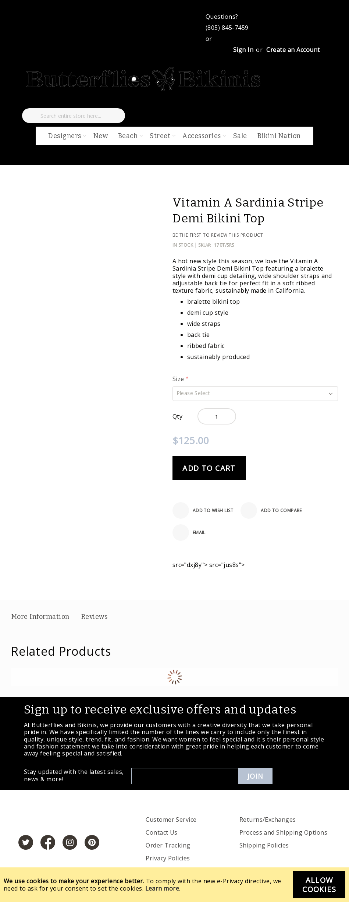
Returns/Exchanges (267, 819)
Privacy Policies (168, 858)
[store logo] (144, 90)
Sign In (243, 50)
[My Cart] (52, 101)
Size (179, 379)
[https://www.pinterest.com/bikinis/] (92, 842)
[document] (174, 884)
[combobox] (73, 115)
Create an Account (293, 50)
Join (255, 776)
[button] (255, 393)
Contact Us (162, 832)
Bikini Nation (279, 136)
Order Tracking (168, 845)
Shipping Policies (264, 845)
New (100, 136)
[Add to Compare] (271, 510)
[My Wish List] (29, 101)
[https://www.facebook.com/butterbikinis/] (47, 842)
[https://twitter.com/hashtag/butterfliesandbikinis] (25, 842)
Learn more (162, 888)
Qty (177, 416)
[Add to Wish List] (203, 510)
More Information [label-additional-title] (40, 617)
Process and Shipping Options (283, 832)
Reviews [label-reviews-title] (94, 617)
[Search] (31, 115)
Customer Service (171, 819)
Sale (240, 136)
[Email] (189, 532)
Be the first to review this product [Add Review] (217, 235)
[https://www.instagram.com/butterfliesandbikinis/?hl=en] (70, 842)
